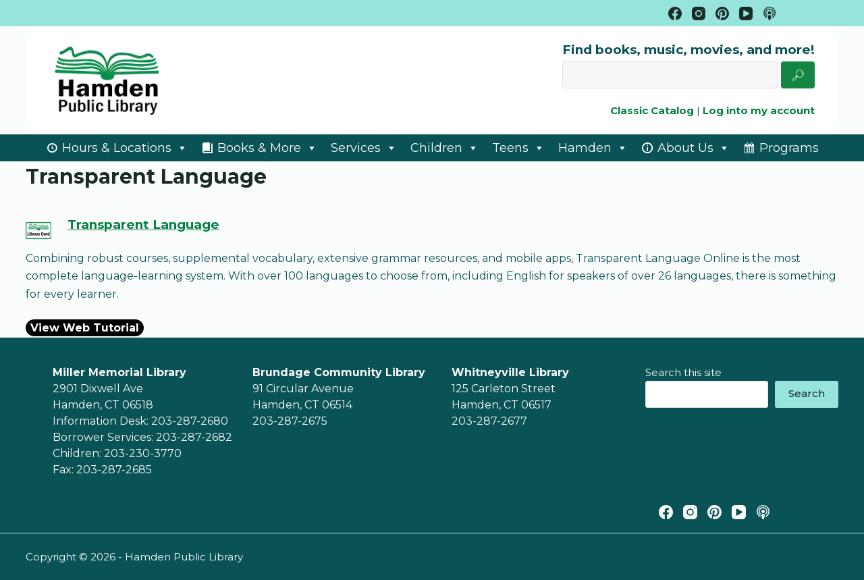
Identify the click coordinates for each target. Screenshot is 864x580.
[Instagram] (698, 13)
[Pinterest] (722, 13)
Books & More (267, 147)
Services (364, 147)
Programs (789, 147)
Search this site (683, 372)
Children (444, 147)
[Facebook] (675, 13)
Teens (518, 147)
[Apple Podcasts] (769, 13)
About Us (693, 147)
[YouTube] (746, 13)
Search (806, 393)
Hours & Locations (125, 147)
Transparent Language (143, 224)
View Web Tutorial (84, 327)
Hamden (593, 147)
